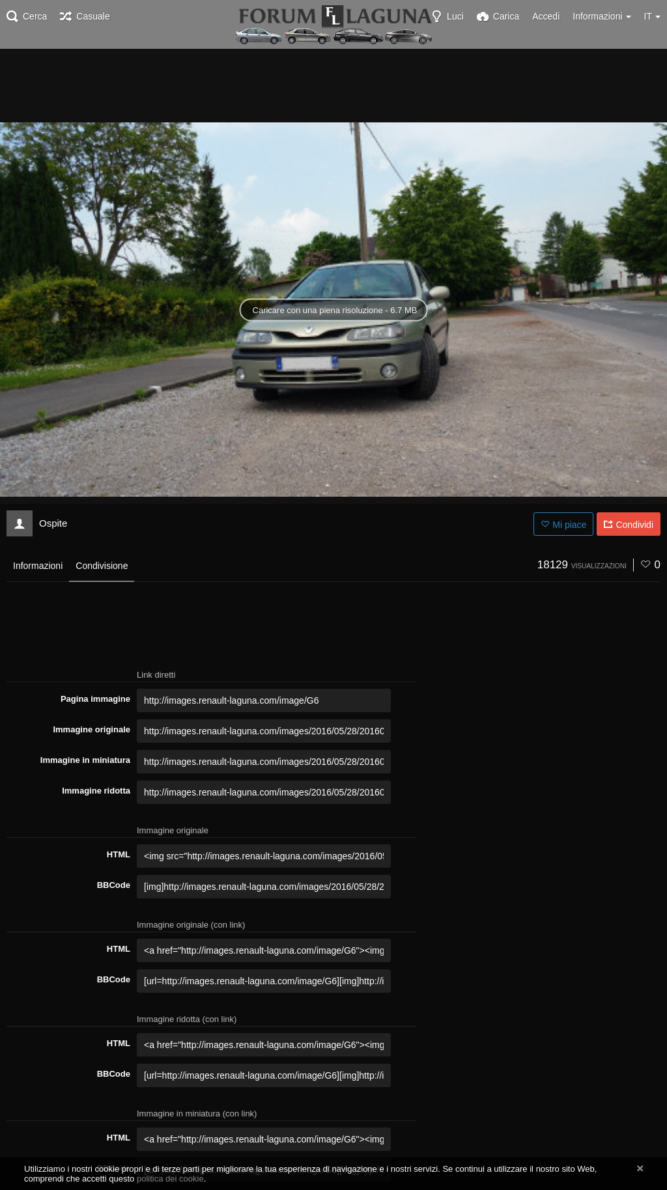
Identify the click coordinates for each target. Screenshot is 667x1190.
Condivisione (102, 565)
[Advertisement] (333, 84)
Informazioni (38, 565)
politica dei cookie (170, 1178)
